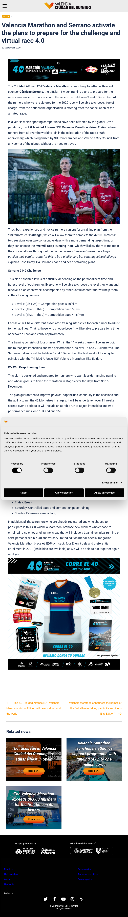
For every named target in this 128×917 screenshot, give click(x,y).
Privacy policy (84, 869)
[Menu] (4, 6)
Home (6, 16)
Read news (34, 771)
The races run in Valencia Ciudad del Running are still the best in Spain (34, 754)
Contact (8, 879)
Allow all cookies (104, 492)
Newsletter (9, 884)
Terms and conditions (88, 874)
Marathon (8, 869)
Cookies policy (85, 879)
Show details (110, 482)
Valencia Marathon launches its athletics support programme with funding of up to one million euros (94, 754)
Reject (23, 492)
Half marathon (11, 874)
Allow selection (64, 492)
